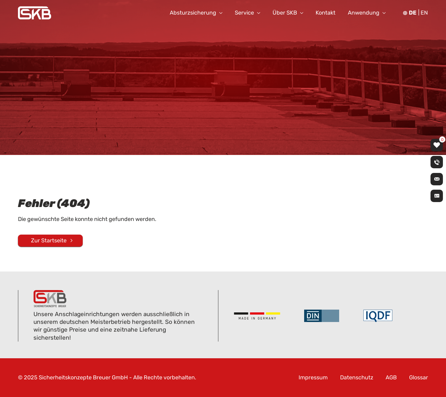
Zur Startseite (49, 240)
